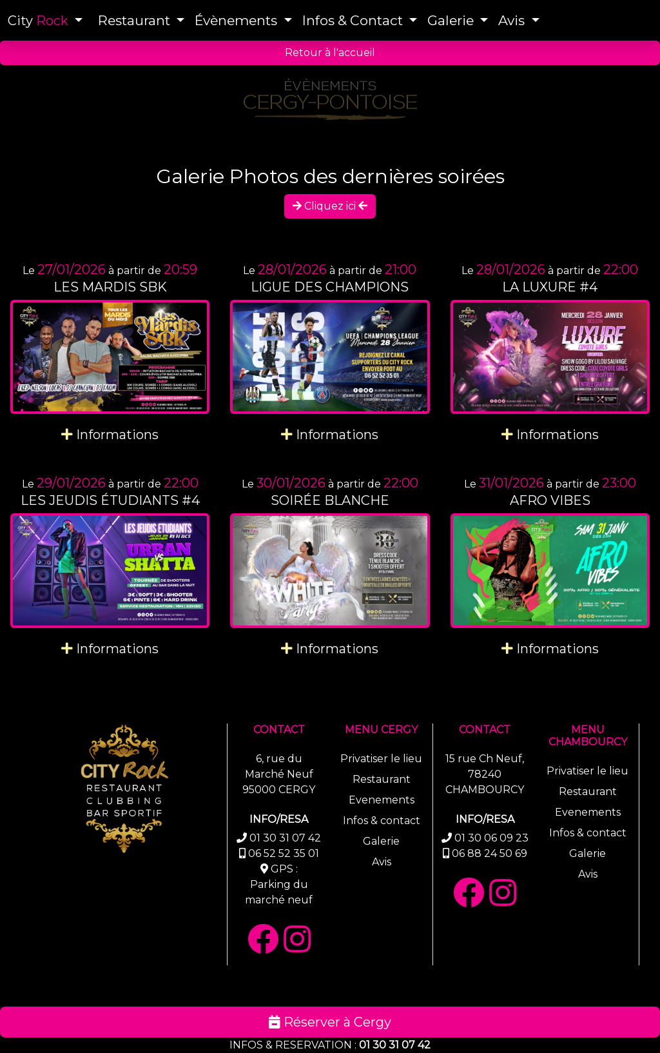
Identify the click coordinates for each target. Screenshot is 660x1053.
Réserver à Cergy (330, 1022)
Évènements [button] (237, 20)
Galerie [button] (452, 20)
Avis (381, 862)
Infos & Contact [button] (354, 20)
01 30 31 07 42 (395, 1045)
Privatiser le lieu (381, 759)
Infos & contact (381, 820)
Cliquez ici (330, 206)
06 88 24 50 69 (489, 853)
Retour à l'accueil (330, 52)
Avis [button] (513, 20)
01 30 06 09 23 (491, 838)
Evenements (381, 800)
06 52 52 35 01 (283, 853)
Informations (110, 434)
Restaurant (382, 779)
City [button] (40, 20)
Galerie (381, 841)
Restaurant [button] (135, 20)
